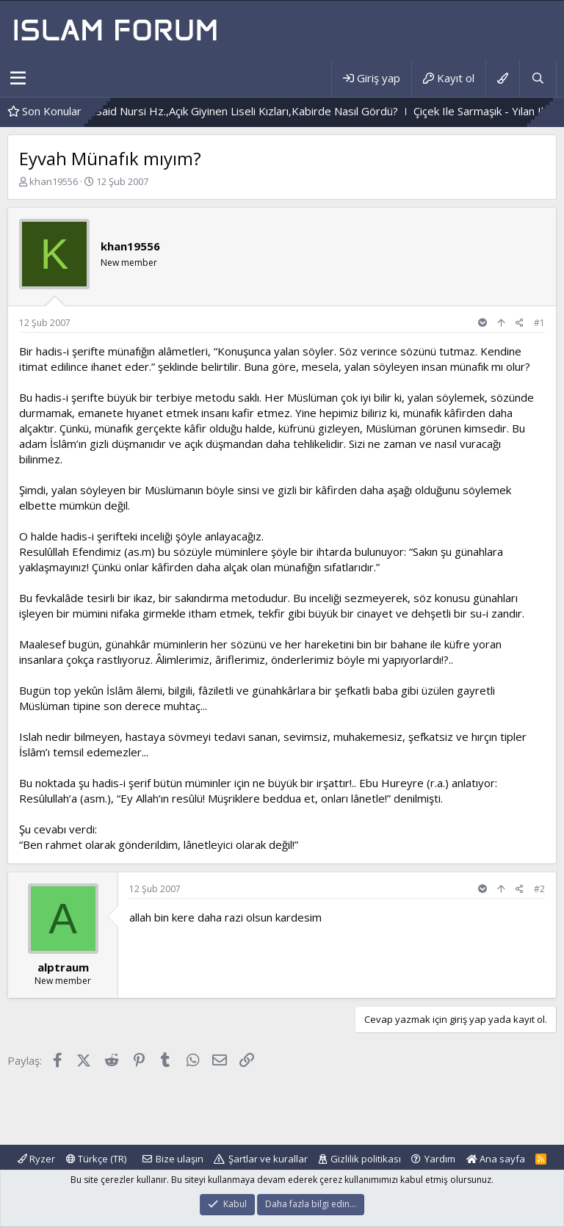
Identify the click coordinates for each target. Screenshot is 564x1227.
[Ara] (537, 78)
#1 (539, 322)
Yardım (439, 1158)
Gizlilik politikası (365, 1158)
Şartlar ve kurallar (268, 1158)
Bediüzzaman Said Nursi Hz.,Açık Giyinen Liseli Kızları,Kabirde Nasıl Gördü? (231, 111)
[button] (18, 78)
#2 (539, 889)
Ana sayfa (495, 1158)
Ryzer (36, 1158)
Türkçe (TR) (96, 1158)
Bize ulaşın (179, 1158)
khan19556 (53, 181)
